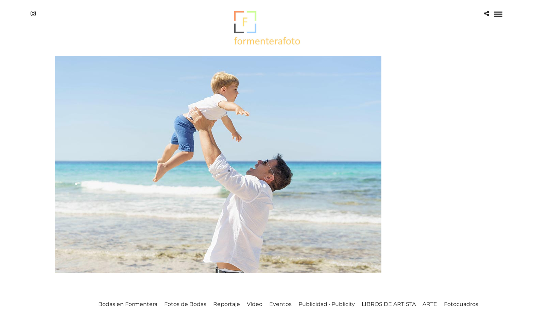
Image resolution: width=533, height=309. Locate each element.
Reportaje (226, 304)
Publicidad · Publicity (326, 304)
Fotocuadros (461, 304)
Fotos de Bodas (185, 304)
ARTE (430, 304)
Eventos (280, 304)
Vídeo (254, 304)
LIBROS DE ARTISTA (389, 304)
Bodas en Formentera (127, 304)
